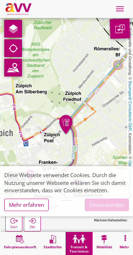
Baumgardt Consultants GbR (130, 106)
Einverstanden (106, 204)
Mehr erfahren (26, 204)
